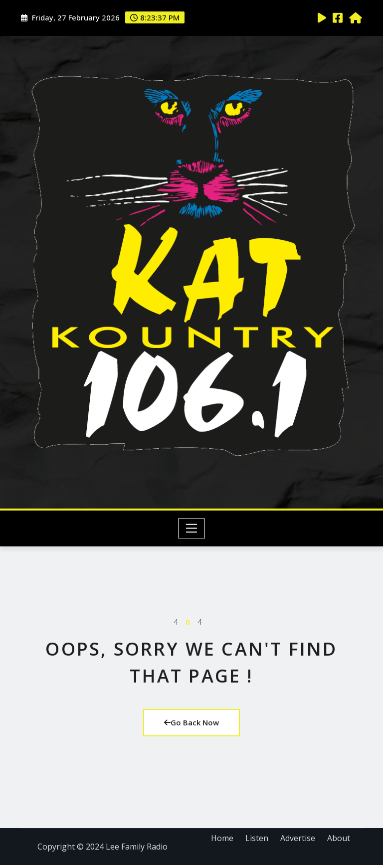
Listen (256, 838)
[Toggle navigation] (191, 528)
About (338, 838)
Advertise (297, 838)
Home (222, 838)
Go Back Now (191, 722)
